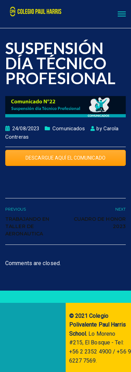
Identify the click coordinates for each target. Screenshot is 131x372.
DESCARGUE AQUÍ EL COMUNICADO (65, 158)
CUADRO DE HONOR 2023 (100, 222)
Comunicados (68, 128)
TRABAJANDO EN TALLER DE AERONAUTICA (27, 226)
